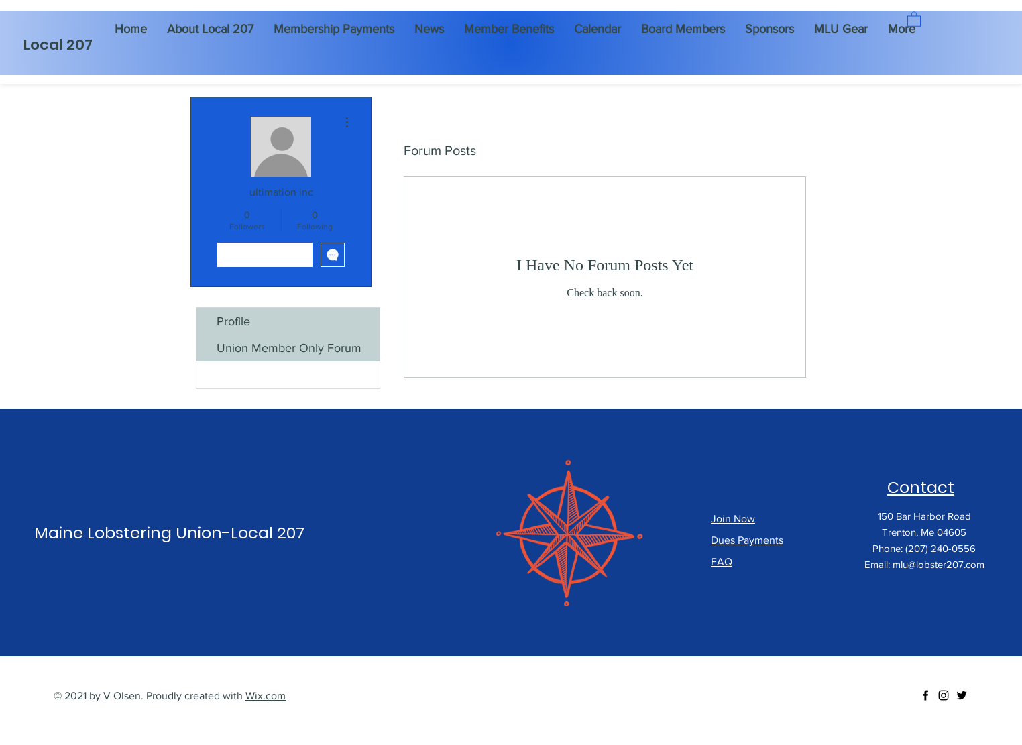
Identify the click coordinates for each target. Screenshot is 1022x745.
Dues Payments (747, 540)
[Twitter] (961, 695)
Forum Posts (249, 375)
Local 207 (58, 44)
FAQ (721, 561)
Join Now (733, 518)
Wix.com (265, 695)
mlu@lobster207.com (938, 564)
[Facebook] (925, 695)
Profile (233, 321)
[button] (914, 19)
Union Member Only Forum (289, 348)
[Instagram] (943, 695)
